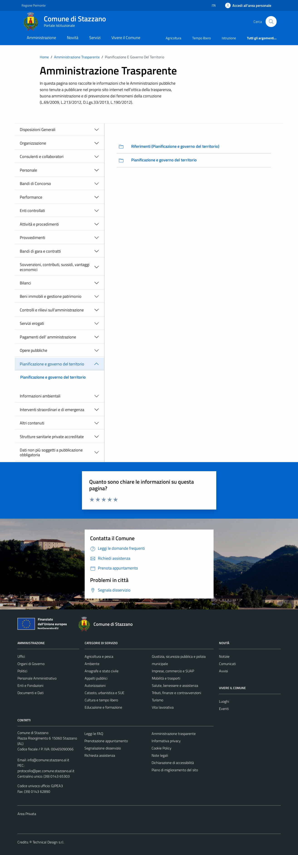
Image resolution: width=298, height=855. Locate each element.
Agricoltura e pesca (99, 656)
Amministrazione (41, 37)
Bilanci (25, 283)
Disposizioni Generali (37, 129)
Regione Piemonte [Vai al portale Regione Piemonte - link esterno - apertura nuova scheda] (34, 5)
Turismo (157, 700)
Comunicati (227, 663)
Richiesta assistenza (99, 755)
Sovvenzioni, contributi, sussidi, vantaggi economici (54, 267)
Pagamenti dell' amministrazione (48, 337)
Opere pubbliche (33, 350)
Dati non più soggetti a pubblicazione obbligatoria (51, 452)
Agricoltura (173, 38)
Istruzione (229, 38)
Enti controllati (32, 210)
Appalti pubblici (96, 678)
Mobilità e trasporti (166, 678)
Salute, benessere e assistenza (175, 685)
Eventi (224, 708)
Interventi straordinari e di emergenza (52, 410)
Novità (72, 37)
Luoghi (224, 701)
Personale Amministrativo (37, 678)
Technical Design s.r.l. (48, 842)
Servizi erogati (32, 323)
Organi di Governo (30, 663)
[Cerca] (271, 21)
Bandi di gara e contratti (40, 251)
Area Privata (26, 813)
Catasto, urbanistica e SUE (104, 692)
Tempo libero (201, 38)
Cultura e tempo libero (101, 700)
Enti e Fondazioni (30, 685)
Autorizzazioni (95, 685)
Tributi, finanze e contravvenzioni (176, 692)
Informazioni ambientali (40, 396)
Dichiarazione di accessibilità (173, 762)
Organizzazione (33, 143)
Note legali (160, 755)
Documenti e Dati (30, 692)
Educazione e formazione (103, 707)
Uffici (21, 656)
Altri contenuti (32, 423)
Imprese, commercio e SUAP (173, 671)
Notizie (224, 656)
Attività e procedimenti (39, 224)
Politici (22, 671)
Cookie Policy (161, 748)
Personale (28, 170)
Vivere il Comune (125, 37)
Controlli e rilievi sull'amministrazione (52, 310)
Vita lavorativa (163, 707)
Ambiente (92, 663)
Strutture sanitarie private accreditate (52, 437)
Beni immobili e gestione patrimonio (50, 296)
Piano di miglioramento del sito (175, 770)
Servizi (95, 37)
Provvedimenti (32, 237)
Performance (31, 197)
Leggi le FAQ (93, 733)
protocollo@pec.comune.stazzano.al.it (45, 771)
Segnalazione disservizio (102, 748)
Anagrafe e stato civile (101, 671)
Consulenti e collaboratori (42, 156)
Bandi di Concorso (35, 183)
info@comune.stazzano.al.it (48, 760)
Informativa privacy (166, 741)
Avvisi (223, 671)
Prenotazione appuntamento (106, 741)
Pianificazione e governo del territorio (52, 364)
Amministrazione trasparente (174, 733)
